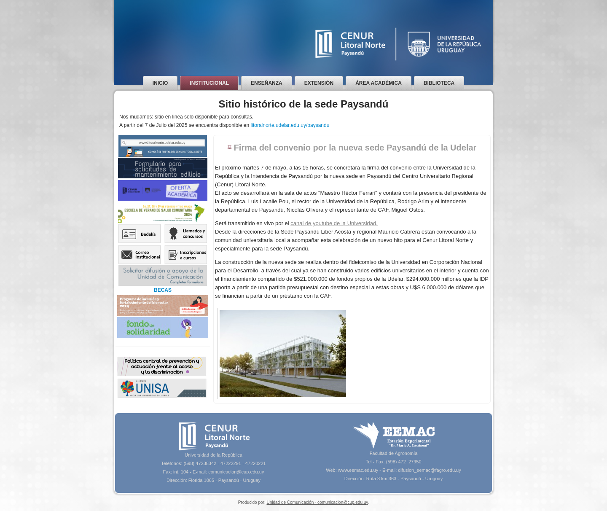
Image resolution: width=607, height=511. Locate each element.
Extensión (318, 83)
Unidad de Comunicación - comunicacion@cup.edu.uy (317, 502)
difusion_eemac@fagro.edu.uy (429, 470)
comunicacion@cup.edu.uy (236, 471)
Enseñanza (266, 83)
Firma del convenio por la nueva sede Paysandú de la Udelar (355, 147)
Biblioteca (439, 83)
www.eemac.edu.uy (358, 470)
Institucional (209, 83)
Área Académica (378, 83)
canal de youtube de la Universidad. (334, 223)
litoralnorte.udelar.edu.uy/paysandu (290, 125)
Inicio (160, 83)
